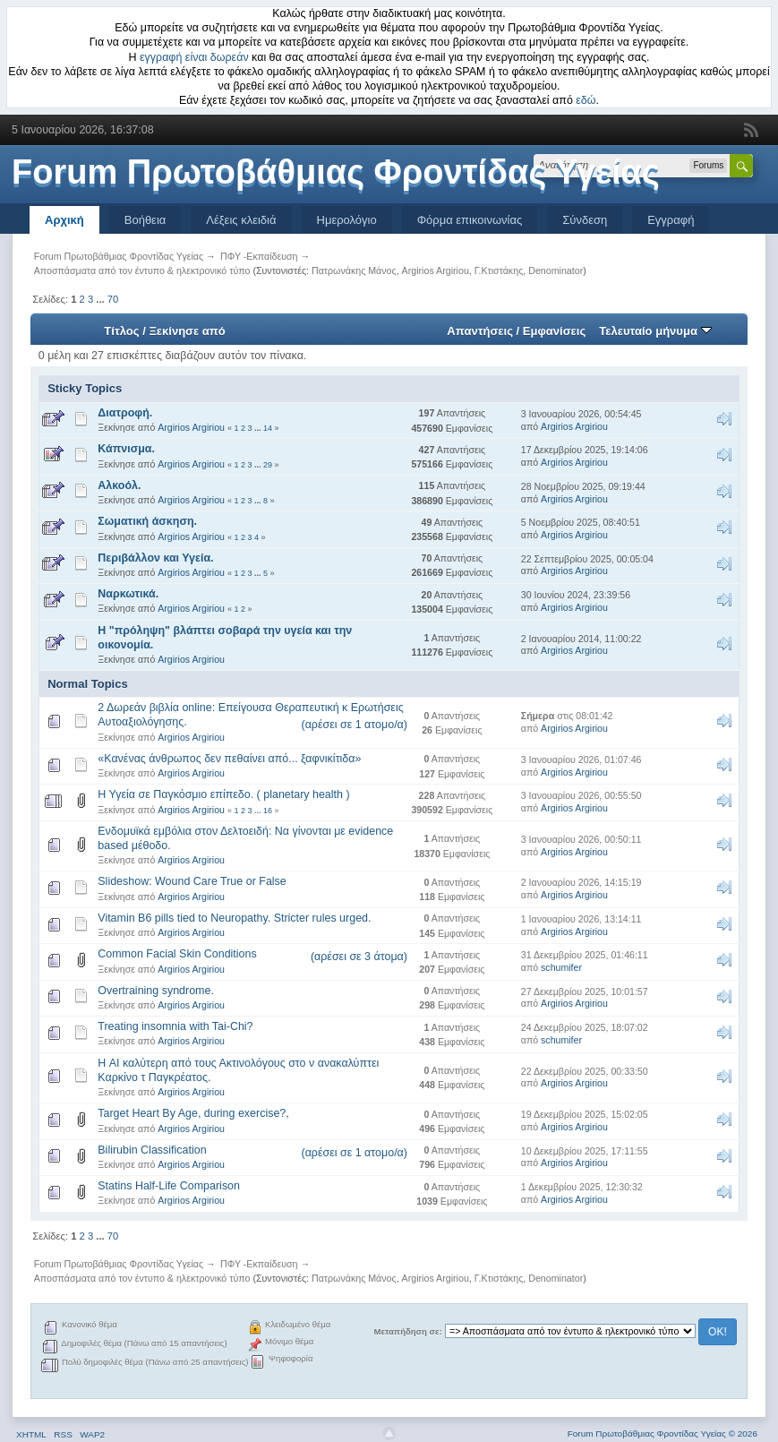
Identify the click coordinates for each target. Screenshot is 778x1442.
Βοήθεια (145, 220)
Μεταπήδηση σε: (408, 1331)
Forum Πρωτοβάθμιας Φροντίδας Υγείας (336, 172)
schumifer (561, 967)
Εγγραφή (670, 220)
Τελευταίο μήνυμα (655, 331)
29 (267, 464)
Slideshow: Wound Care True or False (192, 881)
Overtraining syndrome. (156, 990)
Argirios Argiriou (435, 270)
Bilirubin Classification (152, 1150)
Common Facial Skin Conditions (177, 954)
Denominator (555, 270)
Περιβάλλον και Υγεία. (155, 558)
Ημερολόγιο (347, 220)
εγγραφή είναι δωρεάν (194, 57)
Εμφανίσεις (554, 331)
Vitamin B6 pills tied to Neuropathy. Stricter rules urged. (234, 918)
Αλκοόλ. (119, 485)
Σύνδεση (584, 220)
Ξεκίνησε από (187, 331)
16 (267, 810)
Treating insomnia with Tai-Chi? (175, 1026)
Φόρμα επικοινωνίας (470, 220)
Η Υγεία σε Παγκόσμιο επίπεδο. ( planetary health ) (223, 794)
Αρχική (64, 220)
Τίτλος (121, 331)
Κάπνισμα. (126, 448)
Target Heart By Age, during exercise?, (193, 1113)
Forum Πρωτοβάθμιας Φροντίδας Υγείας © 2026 (662, 1433)
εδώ (585, 100)
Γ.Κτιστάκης (499, 270)
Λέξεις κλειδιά (241, 220)
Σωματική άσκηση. (147, 521)
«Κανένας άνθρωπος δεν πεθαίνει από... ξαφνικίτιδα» (229, 758)
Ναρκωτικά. (128, 594)
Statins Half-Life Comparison (169, 1186)
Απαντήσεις (480, 331)
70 (112, 299)
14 (267, 428)
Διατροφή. (125, 413)
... (101, 299)
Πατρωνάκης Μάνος (354, 270)
